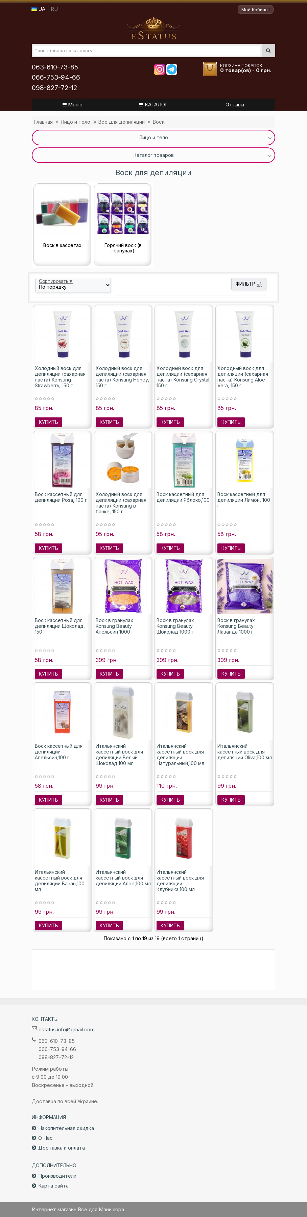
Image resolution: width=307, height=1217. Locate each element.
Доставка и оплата (61, 1147)
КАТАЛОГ (153, 104)
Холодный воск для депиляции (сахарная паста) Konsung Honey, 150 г (122, 376)
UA (38, 9)
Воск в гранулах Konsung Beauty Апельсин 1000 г (115, 626)
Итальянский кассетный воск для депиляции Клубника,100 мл (180, 880)
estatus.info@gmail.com (67, 1029)
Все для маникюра (153, 28)
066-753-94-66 (56, 77)
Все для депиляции (121, 122)
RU (54, 9)
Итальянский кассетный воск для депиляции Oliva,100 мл (244, 751)
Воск (158, 122)
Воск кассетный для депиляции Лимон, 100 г (243, 500)
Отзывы (235, 104)
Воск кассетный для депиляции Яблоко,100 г (183, 500)
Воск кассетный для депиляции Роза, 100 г (61, 497)
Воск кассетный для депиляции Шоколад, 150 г (60, 626)
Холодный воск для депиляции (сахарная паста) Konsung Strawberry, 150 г (60, 376)
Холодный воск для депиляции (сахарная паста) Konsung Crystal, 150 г (184, 376)
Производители (57, 1176)
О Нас (45, 1138)
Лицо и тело (75, 122)
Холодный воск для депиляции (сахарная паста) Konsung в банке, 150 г (121, 502)
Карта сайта (53, 1185)
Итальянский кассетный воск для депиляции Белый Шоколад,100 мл (119, 754)
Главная (43, 122)
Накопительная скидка (66, 1128)
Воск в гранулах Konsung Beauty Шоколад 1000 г (175, 626)
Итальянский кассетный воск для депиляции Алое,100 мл (123, 877)
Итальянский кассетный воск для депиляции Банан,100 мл (60, 880)
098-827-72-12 (54, 88)
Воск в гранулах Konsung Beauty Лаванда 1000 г (236, 626)
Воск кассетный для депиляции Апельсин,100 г (58, 751)
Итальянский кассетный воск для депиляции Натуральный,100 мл (180, 754)
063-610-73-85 (55, 67)
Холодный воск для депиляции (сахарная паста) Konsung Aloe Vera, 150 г (242, 376)
